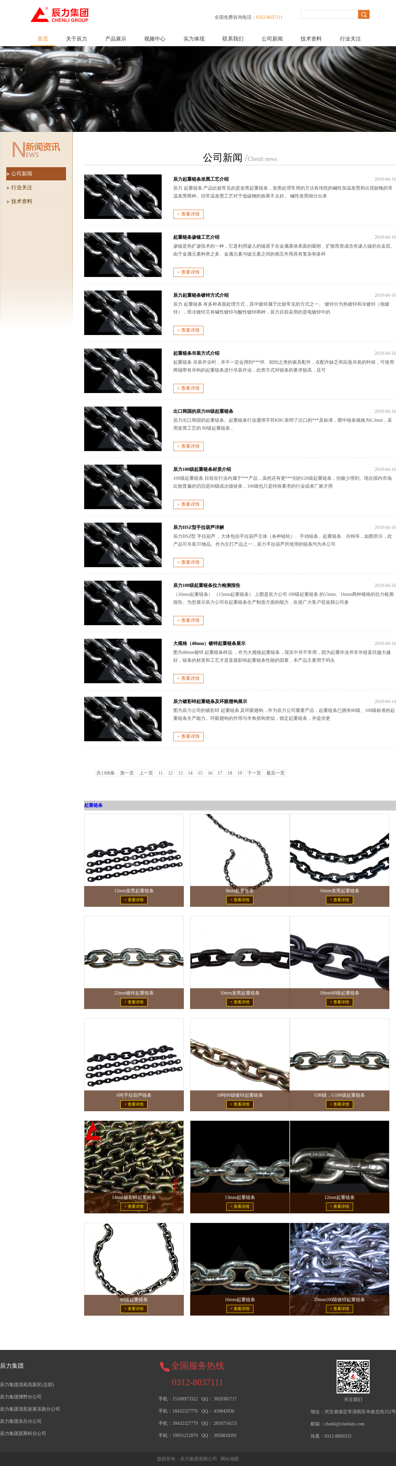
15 (200, 773)
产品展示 (115, 39)
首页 (43, 39)
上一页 (146, 773)
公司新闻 (272, 39)
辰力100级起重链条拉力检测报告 (206, 585)
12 (170, 773)
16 (210, 773)
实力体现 (194, 39)
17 (219, 773)
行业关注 (350, 39)
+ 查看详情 (188, 214)
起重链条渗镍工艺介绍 (196, 237)
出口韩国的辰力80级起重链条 (203, 411)
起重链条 (93, 805)
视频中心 (154, 39)
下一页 (254, 773)
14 (190, 773)
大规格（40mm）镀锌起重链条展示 (209, 643)
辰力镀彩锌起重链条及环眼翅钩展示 (210, 701)
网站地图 (229, 1458)
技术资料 (311, 39)
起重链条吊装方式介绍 (196, 353)
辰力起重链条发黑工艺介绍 (201, 179)
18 (229, 773)
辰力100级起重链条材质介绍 (202, 469)
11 (160, 773)
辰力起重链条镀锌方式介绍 (201, 295)
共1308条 (105, 773)
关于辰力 (76, 39)
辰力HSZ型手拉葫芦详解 (198, 527)
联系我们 (233, 39)
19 (239, 773)
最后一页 (275, 773)
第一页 (127, 773)
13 (180, 773)
